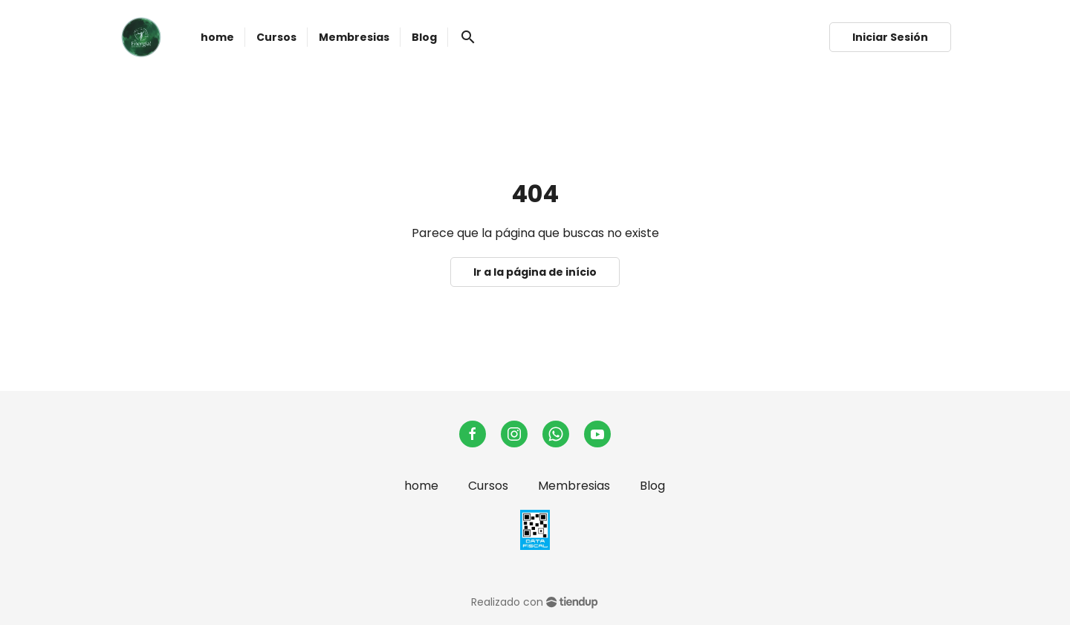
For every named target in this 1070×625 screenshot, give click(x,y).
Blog (652, 485)
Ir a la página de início (535, 272)
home (421, 485)
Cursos (488, 485)
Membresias (574, 485)
